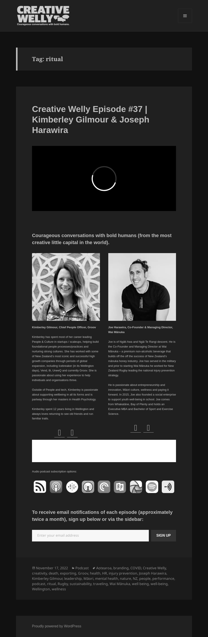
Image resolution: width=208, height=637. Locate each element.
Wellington (41, 589)
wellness (59, 589)
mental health (106, 578)
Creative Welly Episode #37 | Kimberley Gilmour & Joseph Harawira (90, 119)
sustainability (80, 583)
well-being (159, 583)
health (95, 573)
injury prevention (123, 573)
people (145, 578)
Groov (83, 573)
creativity (39, 573)
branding (121, 568)
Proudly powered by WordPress (56, 626)
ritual (51, 583)
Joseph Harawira (152, 573)
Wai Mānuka (120, 583)
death (53, 573)
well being (140, 583)
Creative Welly (154, 568)
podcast (38, 583)
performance (163, 578)
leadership (73, 578)
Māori (88, 578)
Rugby (63, 583)
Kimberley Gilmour (47, 578)
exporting (68, 573)
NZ (135, 578)
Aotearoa (104, 568)
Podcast (82, 568)
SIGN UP (163, 535)
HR (104, 573)
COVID (135, 568)
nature (125, 578)
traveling (100, 583)
